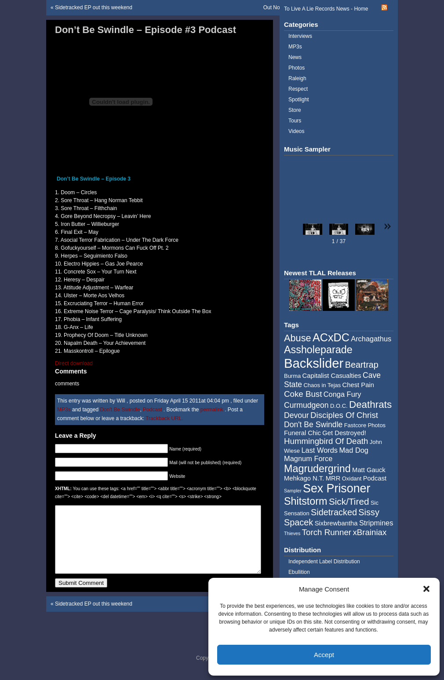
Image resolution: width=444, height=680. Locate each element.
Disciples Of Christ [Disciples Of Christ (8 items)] (344, 415)
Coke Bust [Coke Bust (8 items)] (303, 394)
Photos (296, 68)
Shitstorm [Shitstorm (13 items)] (306, 501)
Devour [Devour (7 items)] (296, 415)
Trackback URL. (164, 418)
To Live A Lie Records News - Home (326, 9)
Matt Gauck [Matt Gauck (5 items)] (369, 469)
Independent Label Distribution (324, 561)
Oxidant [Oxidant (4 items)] (352, 478)
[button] (426, 588)
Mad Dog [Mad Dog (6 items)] (353, 450)
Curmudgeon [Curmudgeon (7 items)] (306, 405)
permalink (212, 410)
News (295, 57)
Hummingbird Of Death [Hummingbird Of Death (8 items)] (326, 441)
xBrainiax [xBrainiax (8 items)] (369, 532)
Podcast (152, 410)
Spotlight (298, 99)
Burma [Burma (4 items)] (292, 376)
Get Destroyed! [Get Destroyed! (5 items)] (344, 432)
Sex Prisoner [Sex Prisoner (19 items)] (336, 488)
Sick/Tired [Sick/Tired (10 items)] (349, 501)
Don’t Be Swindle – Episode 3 (94, 179)
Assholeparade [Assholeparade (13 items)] (318, 349)
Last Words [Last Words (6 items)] (319, 450)
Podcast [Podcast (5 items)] (374, 478)
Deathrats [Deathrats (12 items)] (370, 404)
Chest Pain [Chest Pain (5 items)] (358, 384)
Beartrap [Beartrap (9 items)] (361, 365)
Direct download (74, 363)
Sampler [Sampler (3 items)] (293, 490)
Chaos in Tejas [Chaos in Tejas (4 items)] (322, 385)
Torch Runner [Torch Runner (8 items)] (326, 532)
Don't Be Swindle (120, 410)
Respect (298, 89)
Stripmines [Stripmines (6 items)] (376, 523)
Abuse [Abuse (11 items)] (297, 338)
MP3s (64, 410)
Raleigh (297, 78)
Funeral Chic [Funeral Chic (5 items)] (302, 432)
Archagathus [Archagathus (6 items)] (371, 339)
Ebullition (299, 572)
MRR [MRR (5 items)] (333, 478)
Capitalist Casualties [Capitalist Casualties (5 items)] (331, 375)
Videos (296, 131)
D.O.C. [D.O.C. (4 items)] (339, 406)
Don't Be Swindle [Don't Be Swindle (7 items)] (313, 424)
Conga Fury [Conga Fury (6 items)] (342, 394)
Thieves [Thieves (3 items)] (292, 533)
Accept (324, 654)
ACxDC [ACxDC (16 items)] (331, 337)
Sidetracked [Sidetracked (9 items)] (334, 512)
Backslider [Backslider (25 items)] (313, 363)
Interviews (300, 36)
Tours (294, 121)
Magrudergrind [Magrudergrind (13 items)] (317, 468)
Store (294, 110)
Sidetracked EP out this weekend (93, 7)
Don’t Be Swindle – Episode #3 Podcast (145, 29)
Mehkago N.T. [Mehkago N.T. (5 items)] (304, 478)
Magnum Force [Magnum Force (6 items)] (308, 458)
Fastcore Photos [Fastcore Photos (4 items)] (365, 425)
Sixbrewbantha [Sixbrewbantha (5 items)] (336, 523)
